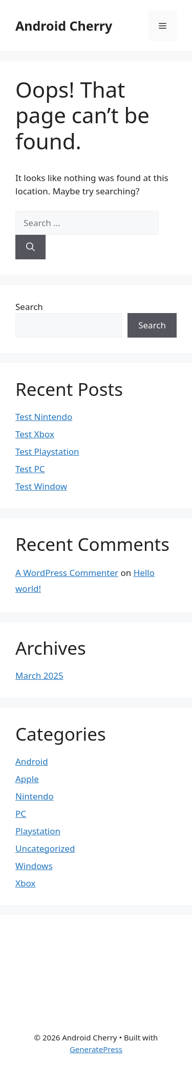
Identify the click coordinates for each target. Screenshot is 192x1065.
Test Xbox (34, 434)
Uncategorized (45, 848)
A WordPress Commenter (66, 573)
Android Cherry (63, 25)
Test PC (30, 469)
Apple (27, 779)
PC (20, 813)
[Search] (30, 247)
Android (31, 761)
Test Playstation (47, 451)
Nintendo (34, 796)
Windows (34, 866)
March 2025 (39, 675)
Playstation (37, 831)
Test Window (41, 486)
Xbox (25, 883)
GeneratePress (96, 1049)
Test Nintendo (43, 417)
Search (29, 307)
